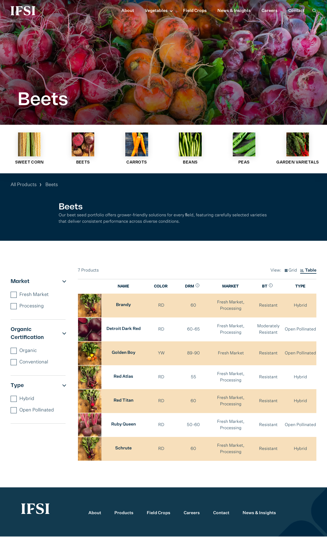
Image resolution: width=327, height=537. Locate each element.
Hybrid (22, 399)
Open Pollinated (32, 411)
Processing (27, 307)
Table (310, 271)
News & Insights (234, 11)
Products (124, 514)
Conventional (29, 363)
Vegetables (156, 11)
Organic (24, 351)
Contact (296, 11)
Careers (269, 11)
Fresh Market (30, 295)
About (127, 11)
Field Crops (195, 11)
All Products (24, 185)
